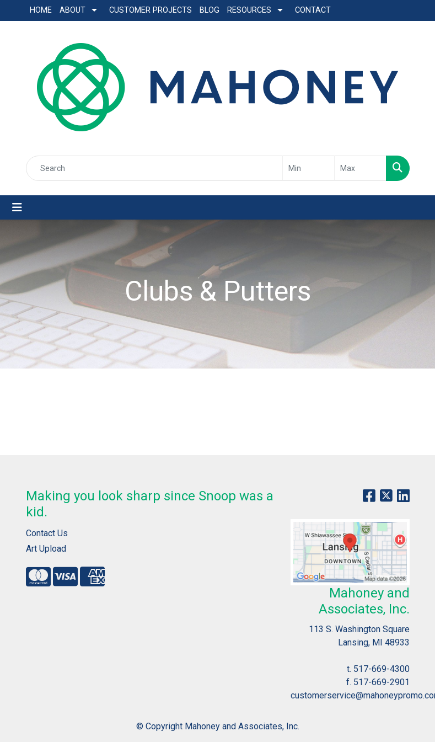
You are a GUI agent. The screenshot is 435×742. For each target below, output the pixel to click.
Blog (209, 10)
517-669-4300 (381, 669)
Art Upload (46, 548)
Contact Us (47, 533)
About (72, 10)
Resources (249, 10)
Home (41, 10)
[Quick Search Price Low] (308, 168)
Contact (313, 10)
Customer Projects (150, 10)
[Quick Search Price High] (360, 168)
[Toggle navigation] (17, 207)
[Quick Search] (154, 168)
